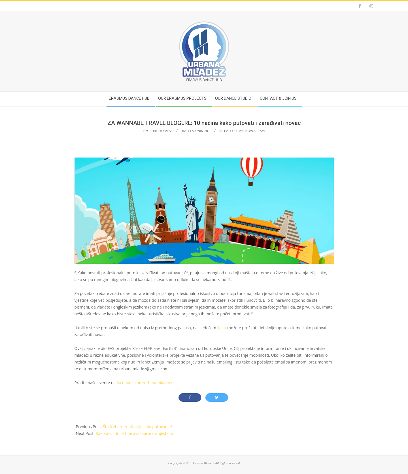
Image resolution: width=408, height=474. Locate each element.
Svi (262, 131)
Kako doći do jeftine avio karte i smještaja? (135, 433)
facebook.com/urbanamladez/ (144, 382)
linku (221, 327)
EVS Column (234, 131)
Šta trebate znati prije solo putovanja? (137, 426)
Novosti (252, 131)
